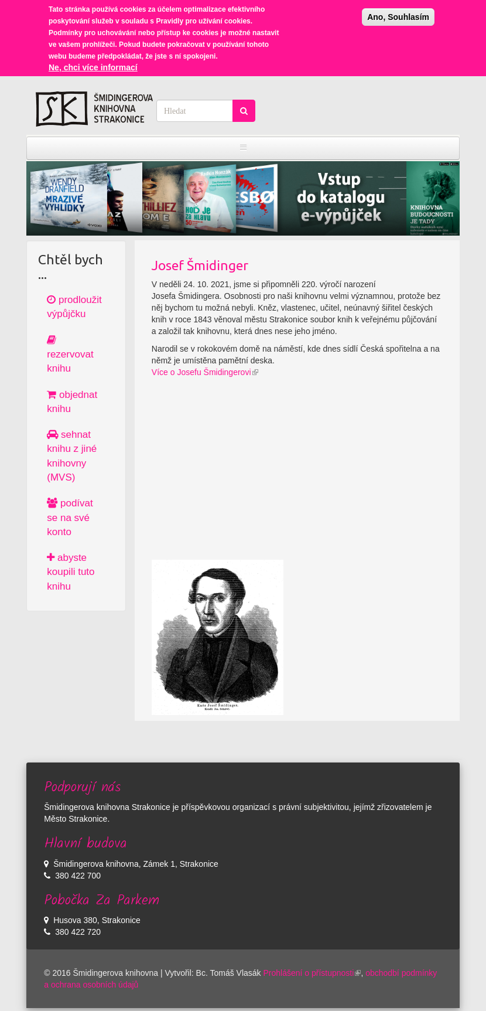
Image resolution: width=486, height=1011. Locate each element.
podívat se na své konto (70, 517)
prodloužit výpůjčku (74, 306)
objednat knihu (72, 401)
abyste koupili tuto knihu (70, 572)
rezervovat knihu (70, 355)
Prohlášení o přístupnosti (312, 973)
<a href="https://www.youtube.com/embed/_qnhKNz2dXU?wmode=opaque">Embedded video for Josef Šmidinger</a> (297, 478)
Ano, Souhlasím (398, 17)
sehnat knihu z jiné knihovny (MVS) (72, 456)
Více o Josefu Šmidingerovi (205, 372)
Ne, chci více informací (93, 67)
